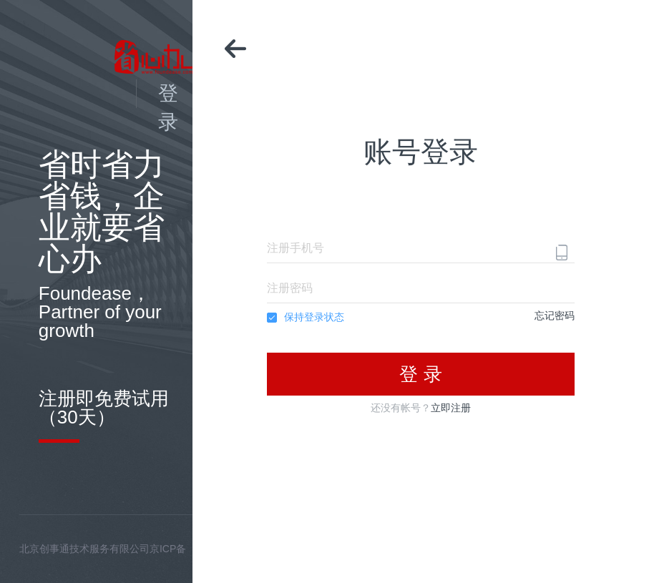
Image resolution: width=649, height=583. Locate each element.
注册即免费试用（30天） (104, 407)
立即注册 (451, 407)
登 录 (420, 374)
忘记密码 (555, 315)
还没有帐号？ (421, 408)
